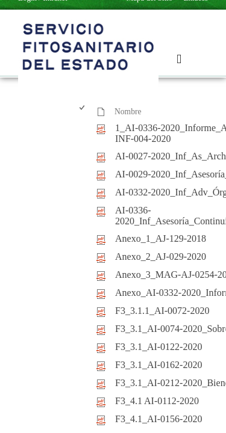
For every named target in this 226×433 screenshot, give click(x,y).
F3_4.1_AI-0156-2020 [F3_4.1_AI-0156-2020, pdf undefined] (158, 419)
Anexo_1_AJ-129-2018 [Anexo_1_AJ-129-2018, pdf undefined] (160, 238)
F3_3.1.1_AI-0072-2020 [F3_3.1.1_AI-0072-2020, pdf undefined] (162, 311)
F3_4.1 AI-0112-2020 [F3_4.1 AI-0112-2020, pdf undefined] (157, 401)
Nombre (128, 111)
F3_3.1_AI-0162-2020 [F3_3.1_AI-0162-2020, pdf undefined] (158, 365)
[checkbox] (82, 112)
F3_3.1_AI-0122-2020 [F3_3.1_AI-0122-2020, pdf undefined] (158, 347)
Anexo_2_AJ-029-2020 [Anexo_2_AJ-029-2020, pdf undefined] (160, 256)
